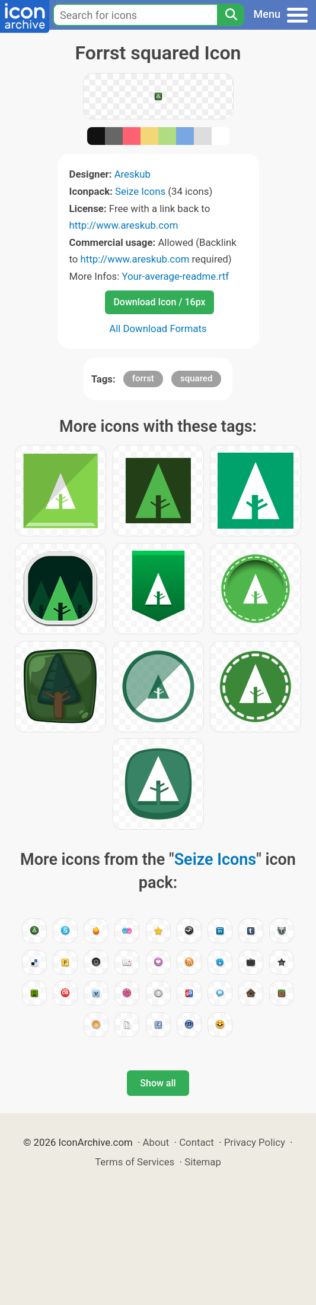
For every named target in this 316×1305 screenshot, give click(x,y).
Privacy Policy (254, 1142)
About (156, 1142)
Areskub (132, 174)
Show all (157, 1083)
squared (196, 378)
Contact (196, 1142)
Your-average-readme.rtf (175, 276)
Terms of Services (134, 1162)
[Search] (230, 15)
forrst (143, 378)
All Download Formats (158, 328)
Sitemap (202, 1162)
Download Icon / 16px (159, 302)
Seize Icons (140, 191)
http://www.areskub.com (123, 225)
